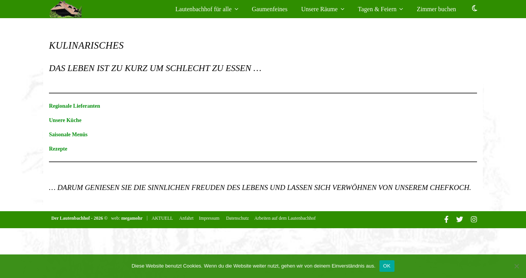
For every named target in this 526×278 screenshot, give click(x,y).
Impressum (209, 218)
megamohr (132, 218)
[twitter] (460, 220)
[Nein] (516, 266)
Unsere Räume (319, 9)
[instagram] (474, 220)
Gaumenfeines (269, 9)
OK (387, 266)
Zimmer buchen (438, 9)
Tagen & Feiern (377, 9)
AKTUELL (162, 218)
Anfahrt (186, 218)
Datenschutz (237, 218)
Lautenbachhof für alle (203, 9)
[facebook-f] (447, 220)
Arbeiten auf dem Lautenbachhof (284, 218)
